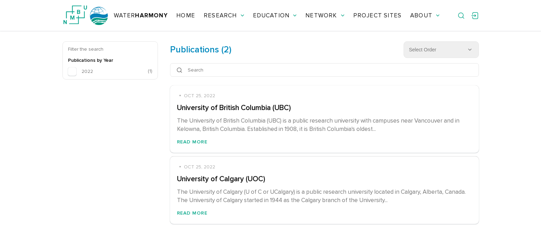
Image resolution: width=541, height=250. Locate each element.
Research (224, 15)
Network (324, 15)
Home (185, 15)
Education (275, 15)
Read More (192, 142)
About (425, 15)
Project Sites (377, 15)
